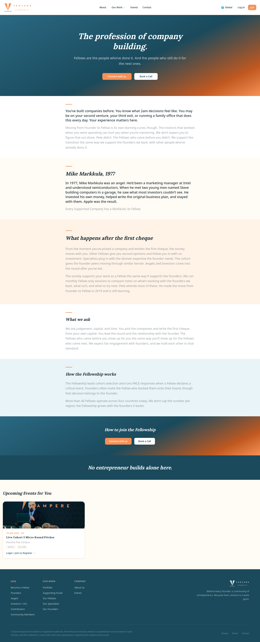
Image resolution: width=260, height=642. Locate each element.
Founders (16, 593)
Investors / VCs (19, 603)
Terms (235, 633)
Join (252, 7)
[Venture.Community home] (18, 7)
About (102, 7)
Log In (241, 7)
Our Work (118, 7)
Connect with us (117, 76)
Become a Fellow (20, 587)
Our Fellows (49, 598)
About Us (79, 587)
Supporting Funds (53, 593)
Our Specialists (51, 603)
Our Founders (50, 609)
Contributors (18, 609)
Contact (147, 7)
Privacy (224, 633)
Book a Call (146, 76)
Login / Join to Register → (20, 553)
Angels (14, 598)
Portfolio (47, 587)
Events (134, 7)
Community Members (23, 614)
